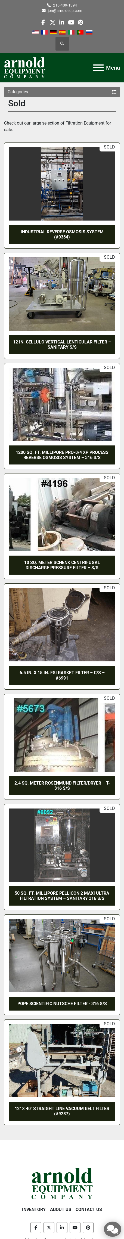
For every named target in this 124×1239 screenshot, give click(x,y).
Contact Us (89, 1209)
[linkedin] (61, 22)
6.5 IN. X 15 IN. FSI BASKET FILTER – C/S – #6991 (62, 675)
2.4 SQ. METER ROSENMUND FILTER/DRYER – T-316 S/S (62, 785)
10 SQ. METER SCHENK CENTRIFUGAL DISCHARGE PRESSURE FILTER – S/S (62, 565)
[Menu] (98, 67)
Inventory (34, 1209)
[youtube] (71, 22)
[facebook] (43, 22)
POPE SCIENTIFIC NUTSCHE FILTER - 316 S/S (62, 1003)
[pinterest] (80, 22)
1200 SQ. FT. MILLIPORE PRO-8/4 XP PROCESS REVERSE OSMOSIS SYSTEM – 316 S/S (62, 455)
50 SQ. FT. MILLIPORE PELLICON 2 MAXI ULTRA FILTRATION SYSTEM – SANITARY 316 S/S (62, 896)
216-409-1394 (65, 5)
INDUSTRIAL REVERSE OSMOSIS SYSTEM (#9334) (62, 234)
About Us (60, 1209)
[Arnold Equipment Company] (62, 1183)
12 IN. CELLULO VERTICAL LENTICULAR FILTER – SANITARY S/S (62, 344)
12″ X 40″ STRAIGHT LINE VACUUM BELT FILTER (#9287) (62, 1111)
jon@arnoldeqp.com (65, 10)
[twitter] (52, 22)
